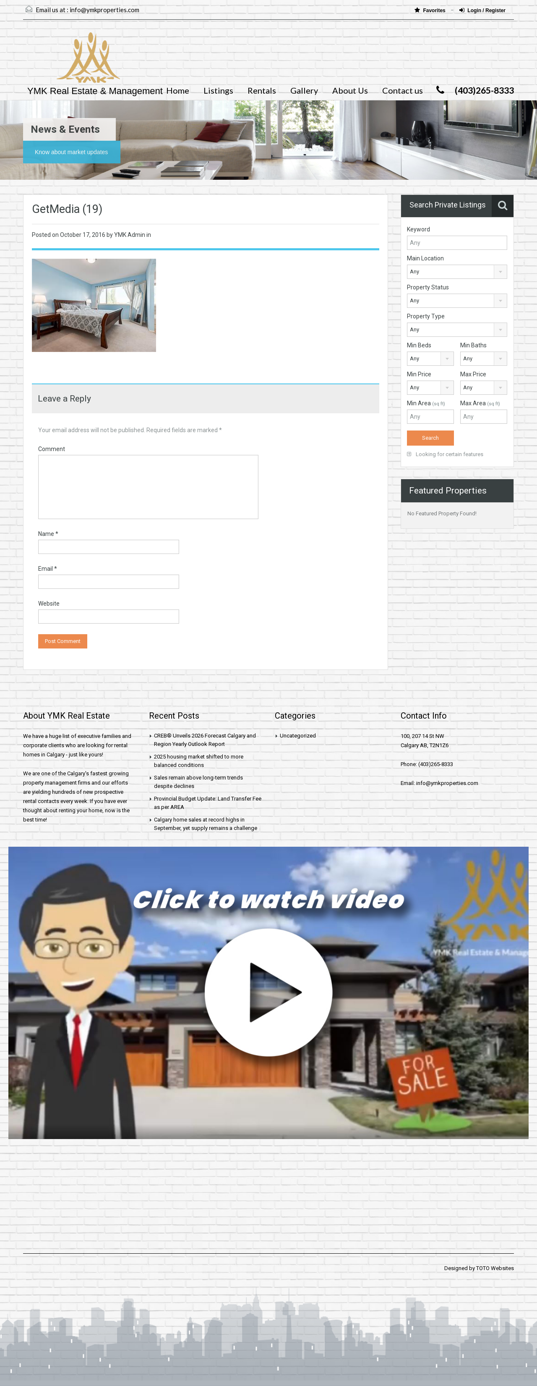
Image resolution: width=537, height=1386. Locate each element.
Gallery (304, 90)
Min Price (419, 374)
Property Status (428, 287)
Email (47, 568)
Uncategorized (298, 735)
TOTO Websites (495, 1268)
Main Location (425, 258)
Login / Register (482, 10)
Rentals (262, 90)
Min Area (426, 403)
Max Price (473, 374)
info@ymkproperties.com (104, 9)
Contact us (402, 90)
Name (48, 533)
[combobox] (457, 272)
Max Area (480, 403)
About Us (350, 90)
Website (49, 603)
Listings (218, 90)
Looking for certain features (445, 454)
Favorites (430, 10)
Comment (51, 449)
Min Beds (419, 345)
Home (177, 90)
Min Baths (473, 345)
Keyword (418, 229)
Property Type (426, 316)
